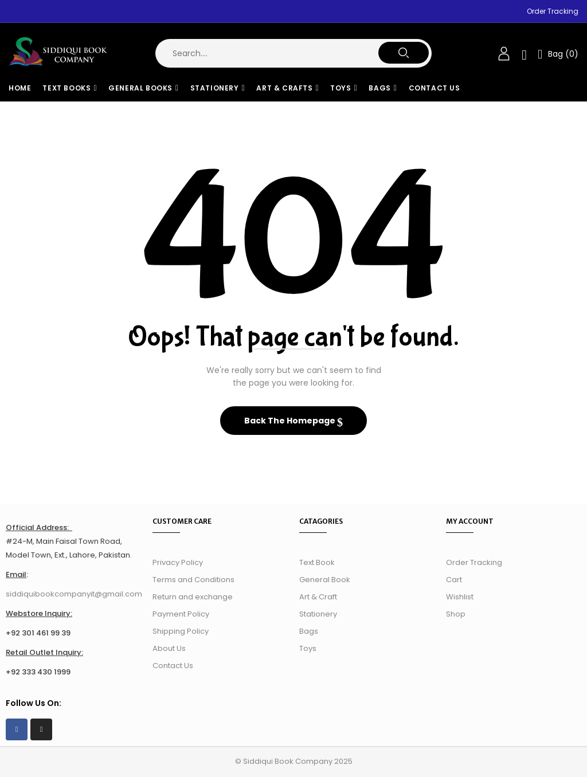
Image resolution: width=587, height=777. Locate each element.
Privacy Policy (177, 562)
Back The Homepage (290, 420)
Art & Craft (318, 596)
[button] (558, 53)
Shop (455, 614)
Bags (308, 631)
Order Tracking (552, 11)
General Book (324, 579)
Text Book (317, 562)
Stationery (318, 614)
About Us (169, 648)
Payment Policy (180, 614)
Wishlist (459, 596)
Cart (454, 579)
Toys (307, 648)
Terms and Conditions (193, 579)
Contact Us (172, 665)
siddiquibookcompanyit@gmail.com (74, 593)
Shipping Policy (180, 631)
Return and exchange (192, 596)
